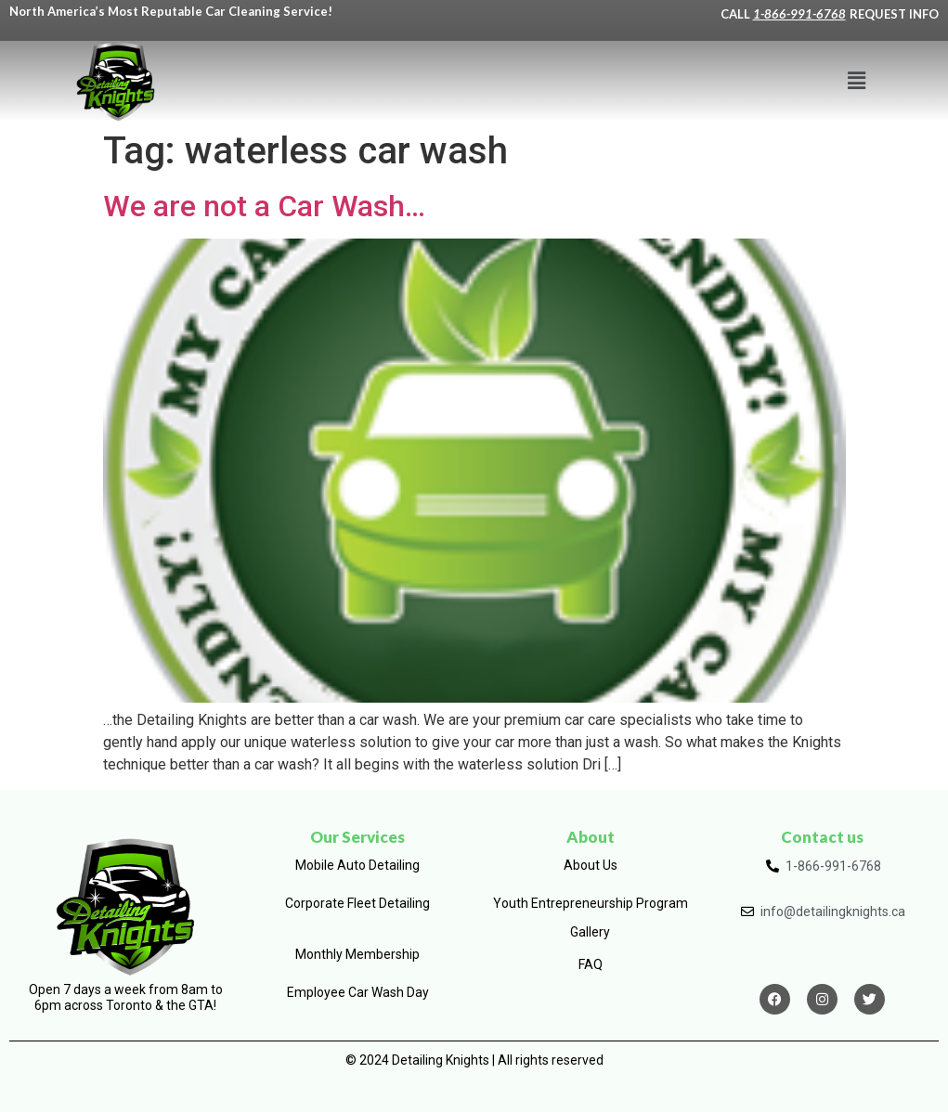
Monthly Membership (357, 954)
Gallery (590, 932)
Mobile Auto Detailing (357, 865)
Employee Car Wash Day (358, 992)
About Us (590, 865)
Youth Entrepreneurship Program (590, 903)
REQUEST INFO (894, 13)
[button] (856, 80)
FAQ (590, 964)
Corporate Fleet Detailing (357, 903)
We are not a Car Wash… (264, 206)
